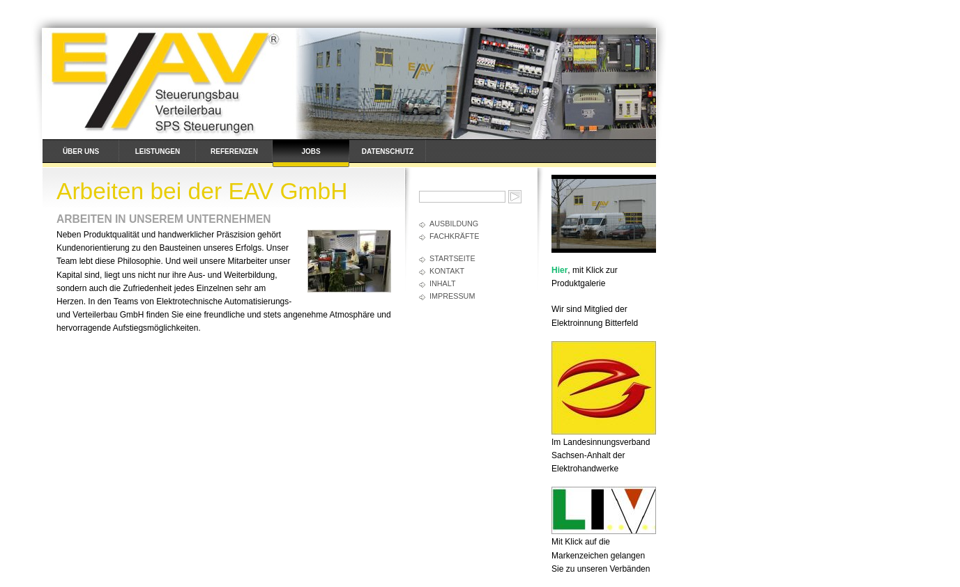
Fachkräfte (454, 236)
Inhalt (442, 283)
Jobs (310, 151)
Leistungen (157, 151)
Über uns (81, 151)
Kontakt (446, 271)
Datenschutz (387, 151)
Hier (559, 270)
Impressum (452, 296)
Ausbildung (453, 223)
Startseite (452, 258)
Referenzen (234, 151)
